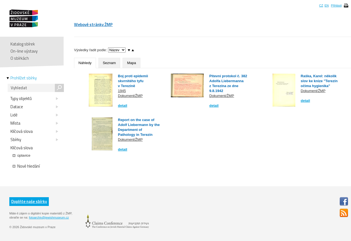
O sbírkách (19, 58)
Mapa (131, 63)
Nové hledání (26, 166)
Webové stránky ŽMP (93, 24)
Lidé (34, 115)
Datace (34, 106)
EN (326, 5)
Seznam (109, 63)
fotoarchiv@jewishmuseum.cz (49, 217)
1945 (122, 91)
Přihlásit (336, 5)
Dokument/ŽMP (130, 96)
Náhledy (85, 63)
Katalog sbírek (22, 44)
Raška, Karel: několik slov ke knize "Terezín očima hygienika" (319, 81)
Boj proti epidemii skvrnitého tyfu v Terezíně (133, 81)
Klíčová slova (34, 131)
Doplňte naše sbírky (29, 201)
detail (122, 106)
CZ (321, 5)
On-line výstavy (24, 51)
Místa (34, 123)
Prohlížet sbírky (23, 78)
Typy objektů (34, 98)
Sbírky (34, 139)
